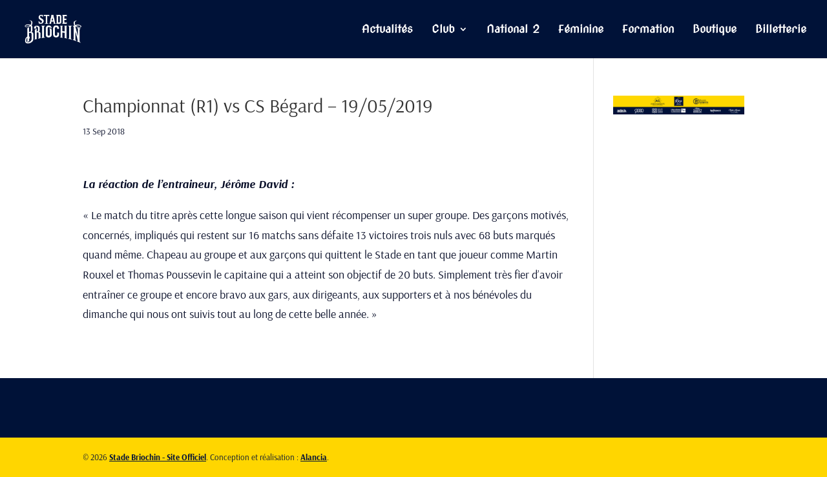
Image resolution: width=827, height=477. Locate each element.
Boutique (715, 30)
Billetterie (780, 30)
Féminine (580, 30)
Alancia (313, 457)
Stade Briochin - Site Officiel (157, 457)
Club (443, 30)
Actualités (387, 30)
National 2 (513, 30)
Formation (648, 30)
